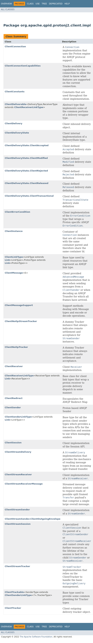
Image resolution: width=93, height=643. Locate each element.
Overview (6, 4)
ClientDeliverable (15, 104)
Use (38, 4)
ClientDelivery (13, 123)
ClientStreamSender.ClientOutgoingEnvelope (32, 519)
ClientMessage (14, 273)
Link (7, 260)
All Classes (7, 9)
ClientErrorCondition (17, 212)
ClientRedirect (13, 398)
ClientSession (13, 442)
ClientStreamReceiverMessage (24, 484)
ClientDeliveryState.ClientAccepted (26, 145)
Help (67, 4)
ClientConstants (14, 91)
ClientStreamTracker (17, 566)
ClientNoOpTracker (16, 347)
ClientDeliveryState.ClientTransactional (29, 196)
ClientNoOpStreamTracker (21, 321)
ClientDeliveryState (17, 132)
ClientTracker (13, 608)
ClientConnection (15, 46)
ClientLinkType (14, 257)
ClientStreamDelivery (18, 452)
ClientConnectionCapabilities (22, 65)
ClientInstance (14, 231)
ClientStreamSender (17, 509)
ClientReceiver (14, 366)
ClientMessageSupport (19, 305)
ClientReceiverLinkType (28, 107)
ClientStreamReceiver (18, 474)
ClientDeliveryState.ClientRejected (26, 170)
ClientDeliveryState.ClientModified (26, 158)
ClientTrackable (14, 592)
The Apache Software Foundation (36, 637)
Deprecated (56, 4)
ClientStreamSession (17, 524)
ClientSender (13, 407)
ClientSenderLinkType (18, 417)
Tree (44, 4)
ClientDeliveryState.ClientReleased (26, 183)
